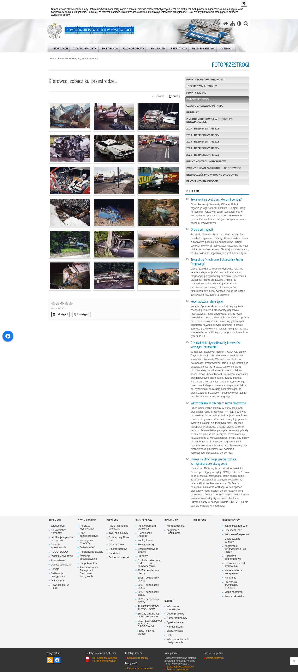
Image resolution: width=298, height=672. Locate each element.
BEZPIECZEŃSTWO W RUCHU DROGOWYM (212, 174)
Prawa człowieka (234, 596)
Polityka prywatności (178, 669)
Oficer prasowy (175, 613)
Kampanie (230, 577)
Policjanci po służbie (91, 552)
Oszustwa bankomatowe (233, 557)
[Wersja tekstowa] (239, 23)
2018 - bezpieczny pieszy (202, 135)
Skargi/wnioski (175, 631)
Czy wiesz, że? (233, 530)
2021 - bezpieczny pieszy (202, 154)
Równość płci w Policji (60, 586)
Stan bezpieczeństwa (89, 534)
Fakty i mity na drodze (202, 181)
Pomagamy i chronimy (87, 542)
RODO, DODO (59, 552)
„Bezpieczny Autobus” (201, 86)
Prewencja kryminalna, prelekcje (231, 585)
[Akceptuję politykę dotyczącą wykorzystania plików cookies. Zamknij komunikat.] (244, 3)
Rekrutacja (200, 520)
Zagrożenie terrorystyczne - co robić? (235, 549)
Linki (169, 635)
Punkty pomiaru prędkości (205, 79)
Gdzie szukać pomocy (232, 540)
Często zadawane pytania (204, 105)
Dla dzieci (114, 553)
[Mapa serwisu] (232, 23)
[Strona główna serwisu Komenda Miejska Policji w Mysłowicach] (225, 23)
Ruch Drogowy (73, 58)
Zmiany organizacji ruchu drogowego (213, 168)
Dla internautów (118, 549)
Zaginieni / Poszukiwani (174, 531)
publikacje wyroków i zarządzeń (62, 539)
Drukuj (174, 96)
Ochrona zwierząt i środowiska (235, 565)
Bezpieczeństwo (231, 520)
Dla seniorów (116, 544)
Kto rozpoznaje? (176, 526)
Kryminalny (171, 520)
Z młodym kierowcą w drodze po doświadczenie (209, 120)
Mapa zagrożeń (234, 592)
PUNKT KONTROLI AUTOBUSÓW (206, 161)
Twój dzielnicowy (118, 533)
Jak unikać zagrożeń (236, 526)
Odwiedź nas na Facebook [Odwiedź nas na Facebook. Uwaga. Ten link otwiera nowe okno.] (57, 660)
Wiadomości (58, 526)
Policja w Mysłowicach (87, 527)
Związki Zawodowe (62, 556)
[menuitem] (60, 47)
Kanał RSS (50, 660)
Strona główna (57, 58)
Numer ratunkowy (177, 618)
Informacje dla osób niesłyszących (178, 641)
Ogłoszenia (57, 580)
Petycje (55, 569)
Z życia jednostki (87, 520)
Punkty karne (196, 92)
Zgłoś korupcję (175, 622)
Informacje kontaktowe (173, 608)
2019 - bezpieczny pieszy (202, 141)
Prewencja (113, 520)
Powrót (158, 96)
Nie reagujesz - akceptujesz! (233, 572)
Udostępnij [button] (60, 314)
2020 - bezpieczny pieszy (202, 148)
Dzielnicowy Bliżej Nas (119, 539)
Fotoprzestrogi (90, 58)
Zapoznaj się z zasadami (180, 666)
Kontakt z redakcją (137, 657)
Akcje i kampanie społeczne (118, 527)
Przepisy (192, 112)
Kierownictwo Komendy (58, 531)
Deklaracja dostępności (58, 575)
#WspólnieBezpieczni (237, 534)
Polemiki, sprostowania (58, 546)
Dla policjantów (88, 563)
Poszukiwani (58, 560)
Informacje (55, 520)
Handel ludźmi (175, 626)
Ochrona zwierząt (119, 557)
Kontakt (169, 601)
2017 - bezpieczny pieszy (202, 128)
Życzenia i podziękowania (88, 557)
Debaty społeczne (61, 564)
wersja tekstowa (214, 657)
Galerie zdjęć (87, 547)
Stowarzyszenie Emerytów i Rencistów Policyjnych (89, 572)
